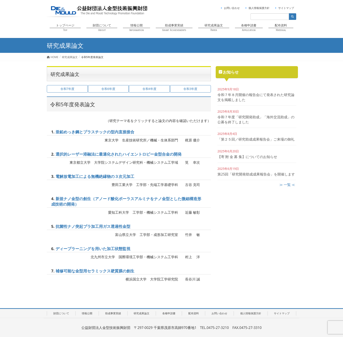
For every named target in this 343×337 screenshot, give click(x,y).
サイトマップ (284, 8)
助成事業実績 (113, 313)
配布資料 (193, 313)
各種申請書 (168, 313)
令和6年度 (108, 89)
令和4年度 (149, 89)
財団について (61, 313)
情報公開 (87, 313)
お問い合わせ (230, 8)
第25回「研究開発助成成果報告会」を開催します (256, 174)
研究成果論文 (141, 313)
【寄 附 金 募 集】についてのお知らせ (247, 156)
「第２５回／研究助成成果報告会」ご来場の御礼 (255, 139)
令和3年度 (190, 89)
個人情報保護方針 (257, 8)
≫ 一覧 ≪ (287, 184)
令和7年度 (67, 89)
